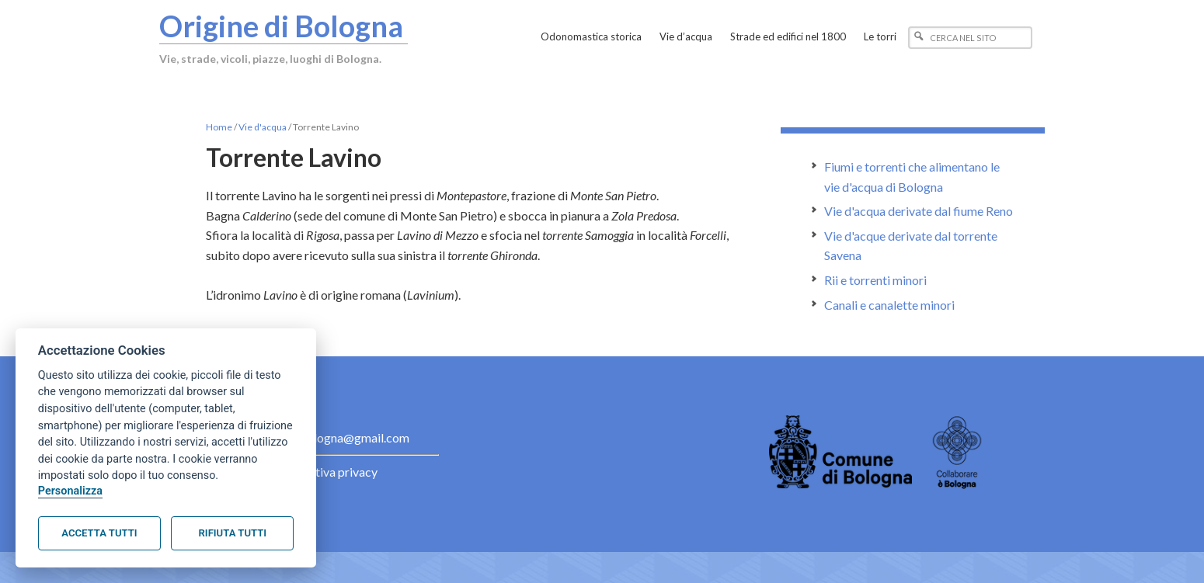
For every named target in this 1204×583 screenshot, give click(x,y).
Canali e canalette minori (889, 304)
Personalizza (70, 491)
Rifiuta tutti (232, 533)
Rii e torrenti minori (875, 279)
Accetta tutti (99, 533)
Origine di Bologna (281, 25)
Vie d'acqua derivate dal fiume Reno (918, 210)
